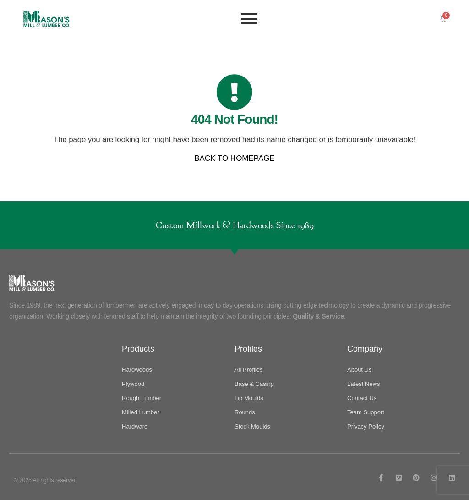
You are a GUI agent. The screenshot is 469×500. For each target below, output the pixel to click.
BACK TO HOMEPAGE (234, 158)
